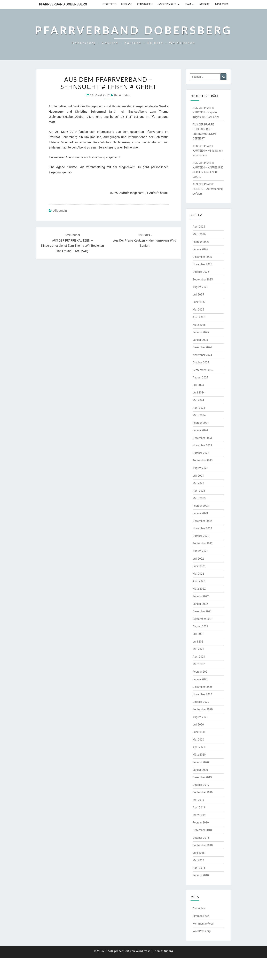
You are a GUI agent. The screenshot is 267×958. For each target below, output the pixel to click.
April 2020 (199, 747)
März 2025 (199, 324)
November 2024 (202, 355)
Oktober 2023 (201, 453)
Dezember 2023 (202, 438)
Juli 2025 (198, 294)
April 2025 (199, 317)
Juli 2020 (198, 724)
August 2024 (200, 377)
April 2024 (199, 407)
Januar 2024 (200, 430)
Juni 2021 (199, 641)
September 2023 (203, 460)
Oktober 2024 (201, 362)
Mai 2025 (198, 309)
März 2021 (199, 664)
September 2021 (203, 619)
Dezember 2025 (202, 256)
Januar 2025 (200, 339)
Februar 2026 (201, 241)
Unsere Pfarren (167, 4)
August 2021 (200, 626)
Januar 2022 (200, 603)
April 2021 (199, 656)
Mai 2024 (198, 400)
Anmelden (199, 908)
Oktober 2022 (201, 536)
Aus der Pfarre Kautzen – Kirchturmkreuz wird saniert (144, 240)
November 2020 (202, 694)
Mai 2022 (198, 573)
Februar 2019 (201, 822)
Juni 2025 (199, 302)
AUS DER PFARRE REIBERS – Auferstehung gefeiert (208, 189)
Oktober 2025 (201, 271)
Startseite (109, 4)
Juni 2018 (199, 852)
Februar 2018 (201, 875)
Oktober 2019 (201, 784)
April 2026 (199, 226)
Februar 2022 (201, 596)
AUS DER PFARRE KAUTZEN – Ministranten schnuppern (208, 150)
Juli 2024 (198, 385)
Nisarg (168, 951)
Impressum (221, 4)
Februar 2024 (201, 422)
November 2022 (202, 528)
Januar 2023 (200, 513)
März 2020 (199, 754)
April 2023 (199, 490)
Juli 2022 (198, 558)
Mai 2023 (198, 483)
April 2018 (199, 867)
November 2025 (202, 264)
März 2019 (199, 815)
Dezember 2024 (202, 347)
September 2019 (203, 792)
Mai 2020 (198, 739)
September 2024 (203, 370)
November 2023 (202, 445)
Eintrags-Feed (201, 916)
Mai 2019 (198, 800)
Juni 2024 (199, 392)
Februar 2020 (201, 762)
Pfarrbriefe (144, 4)
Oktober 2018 (201, 837)
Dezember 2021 (202, 611)
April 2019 (199, 807)
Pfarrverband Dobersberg (63, 4)
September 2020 (203, 709)
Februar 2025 (201, 332)
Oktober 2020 (201, 701)
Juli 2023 (198, 475)
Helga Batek (122, 94)
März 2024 (199, 415)
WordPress (143, 951)
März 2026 (199, 234)
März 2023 (199, 498)
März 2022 (199, 588)
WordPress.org (202, 931)
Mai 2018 (198, 860)
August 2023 (200, 468)
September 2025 (203, 279)
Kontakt (204, 4)
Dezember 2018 (202, 830)
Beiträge (126, 4)
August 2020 (200, 717)
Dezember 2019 (202, 777)
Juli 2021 (198, 634)
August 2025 (200, 287)
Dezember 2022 (202, 521)
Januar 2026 (200, 249)
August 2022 (200, 551)
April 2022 (199, 581)
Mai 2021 (198, 649)
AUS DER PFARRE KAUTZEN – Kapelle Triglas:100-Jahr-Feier (206, 112)
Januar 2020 (200, 769)
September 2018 (203, 845)
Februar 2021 (201, 671)
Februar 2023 (201, 505)
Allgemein (60, 210)
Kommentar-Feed (203, 923)
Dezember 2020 (202, 686)
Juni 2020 (199, 732)
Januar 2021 (200, 679)
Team (187, 4)
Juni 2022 (199, 566)
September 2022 (203, 543)
